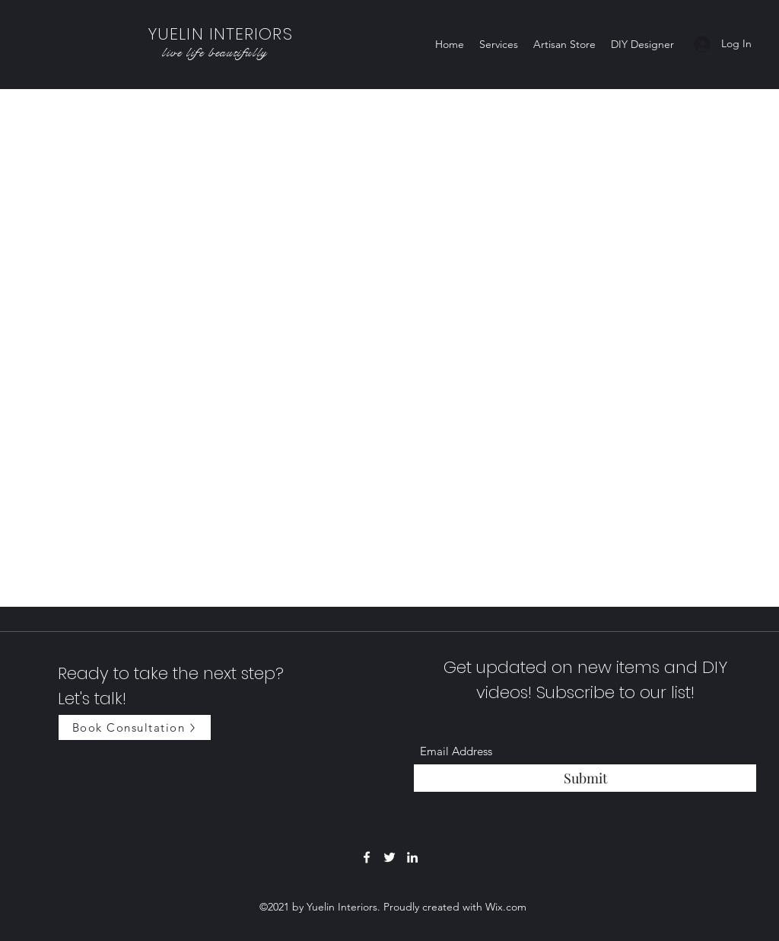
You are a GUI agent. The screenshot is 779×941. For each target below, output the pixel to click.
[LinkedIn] (412, 857)
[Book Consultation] (134, 727)
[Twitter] (389, 857)
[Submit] (585, 778)
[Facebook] (366, 857)
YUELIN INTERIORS (220, 34)
